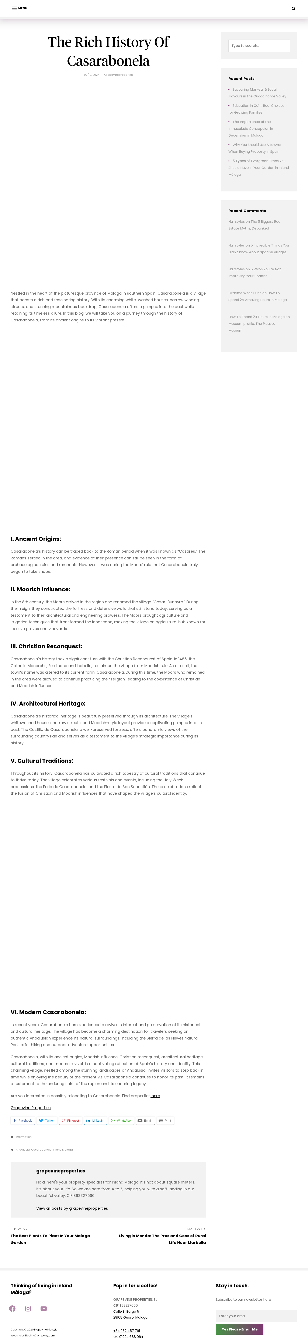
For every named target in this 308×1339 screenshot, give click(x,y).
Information (24, 1137)
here (155, 1095)
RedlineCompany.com (40, 1335)
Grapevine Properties (31, 1107)
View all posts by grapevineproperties (72, 1208)
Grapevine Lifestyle (45, 1329)
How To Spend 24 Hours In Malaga (256, 316)
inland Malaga (63, 1150)
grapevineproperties (119, 75)
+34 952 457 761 (126, 1330)
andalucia (23, 1150)
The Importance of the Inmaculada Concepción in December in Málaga (250, 128)
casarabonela (41, 1150)
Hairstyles (236, 221)
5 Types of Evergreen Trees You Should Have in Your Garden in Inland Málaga (258, 167)
